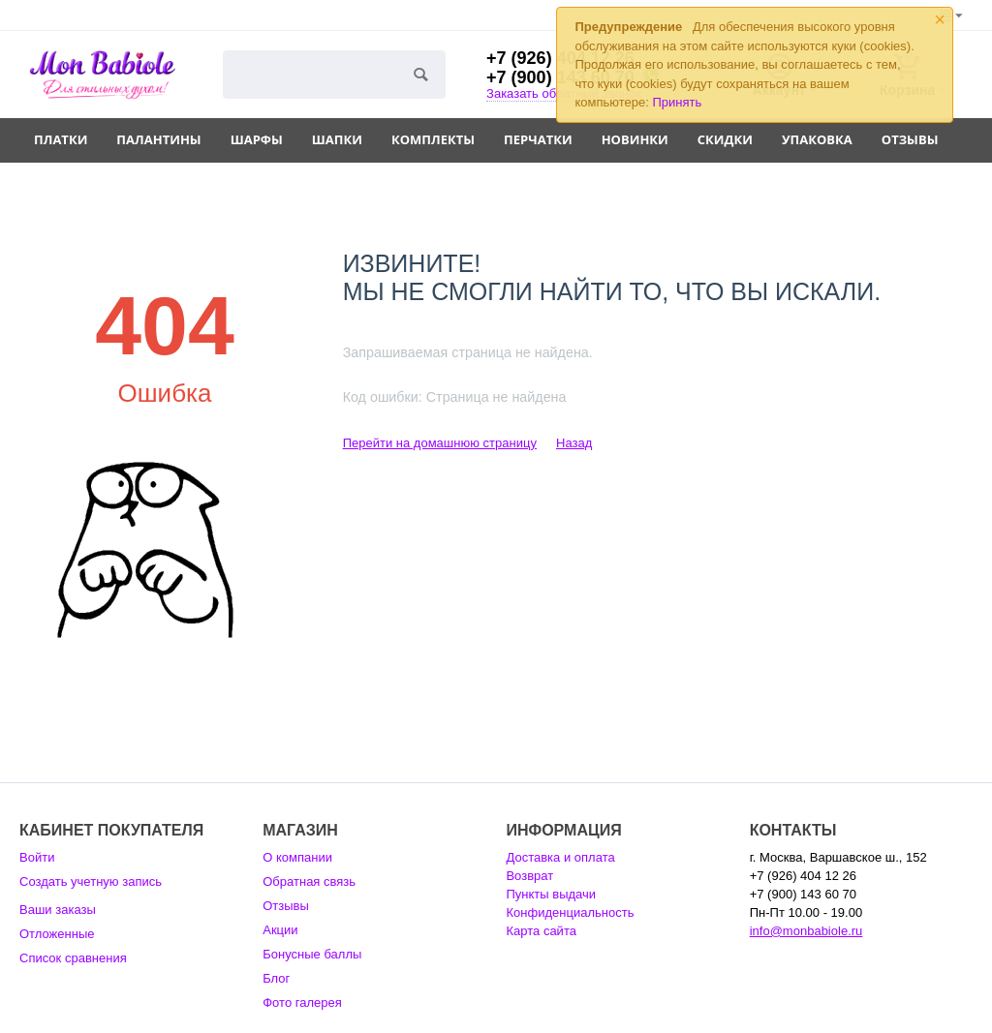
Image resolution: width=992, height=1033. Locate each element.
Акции (280, 930)
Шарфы (257, 139)
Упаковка (817, 139)
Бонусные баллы (312, 954)
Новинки (635, 139)
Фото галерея (302, 1002)
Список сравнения (73, 958)
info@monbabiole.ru (806, 931)
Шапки (337, 139)
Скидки (725, 139)
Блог (276, 978)
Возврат (529, 875)
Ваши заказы (57, 909)
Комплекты (433, 139)
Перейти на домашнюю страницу (440, 443)
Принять (677, 102)
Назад (574, 443)
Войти (36, 857)
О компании (297, 857)
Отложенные (57, 934)
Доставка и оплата (560, 857)
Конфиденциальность (570, 912)
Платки (60, 139)
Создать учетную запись (90, 881)
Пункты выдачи (551, 894)
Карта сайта (541, 931)
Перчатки (538, 139)
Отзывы (910, 139)
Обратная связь (309, 881)
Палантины (158, 139)
